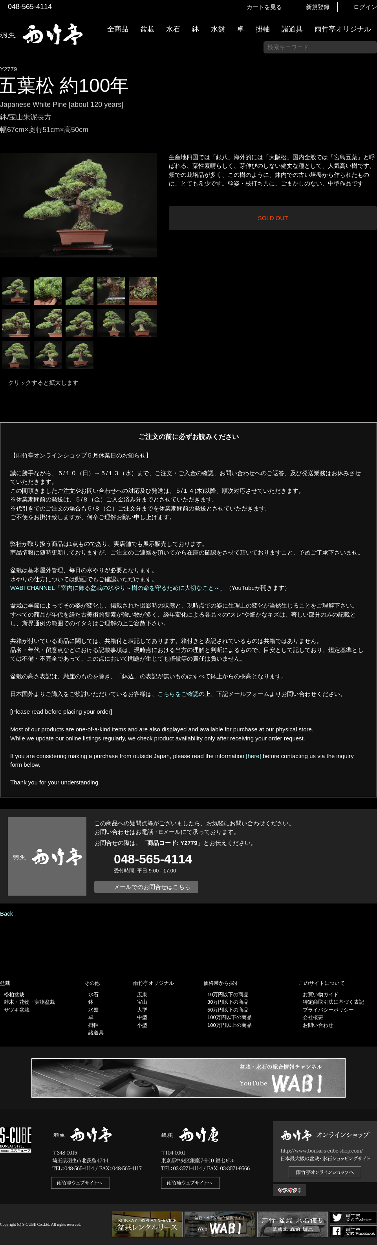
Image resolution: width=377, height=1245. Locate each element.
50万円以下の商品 (228, 1010)
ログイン (365, 7)
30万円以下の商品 (228, 1002)
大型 (142, 1010)
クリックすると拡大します (43, 382)
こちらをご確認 (178, 693)
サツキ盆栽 (16, 1010)
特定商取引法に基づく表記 (333, 1002)
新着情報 (367, 138)
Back (6, 913)
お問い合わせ (318, 1025)
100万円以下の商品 (229, 1017)
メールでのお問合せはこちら (152, 886)
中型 (142, 1017)
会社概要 (313, 1017)
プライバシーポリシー (328, 1010)
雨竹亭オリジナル (343, 29)
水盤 (218, 29)
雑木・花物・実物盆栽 (29, 1002)
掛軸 (263, 29)
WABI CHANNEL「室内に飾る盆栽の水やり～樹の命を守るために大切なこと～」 (118, 587)
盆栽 (147, 29)
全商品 (117, 29)
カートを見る (264, 7)
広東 (142, 994)
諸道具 (292, 29)
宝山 (142, 1002)
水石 (173, 29)
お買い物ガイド (367, 200)
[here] (253, 756)
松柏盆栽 (14, 994)
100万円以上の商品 (229, 1025)
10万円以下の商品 (228, 994)
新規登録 (317, 7)
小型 (142, 1025)
